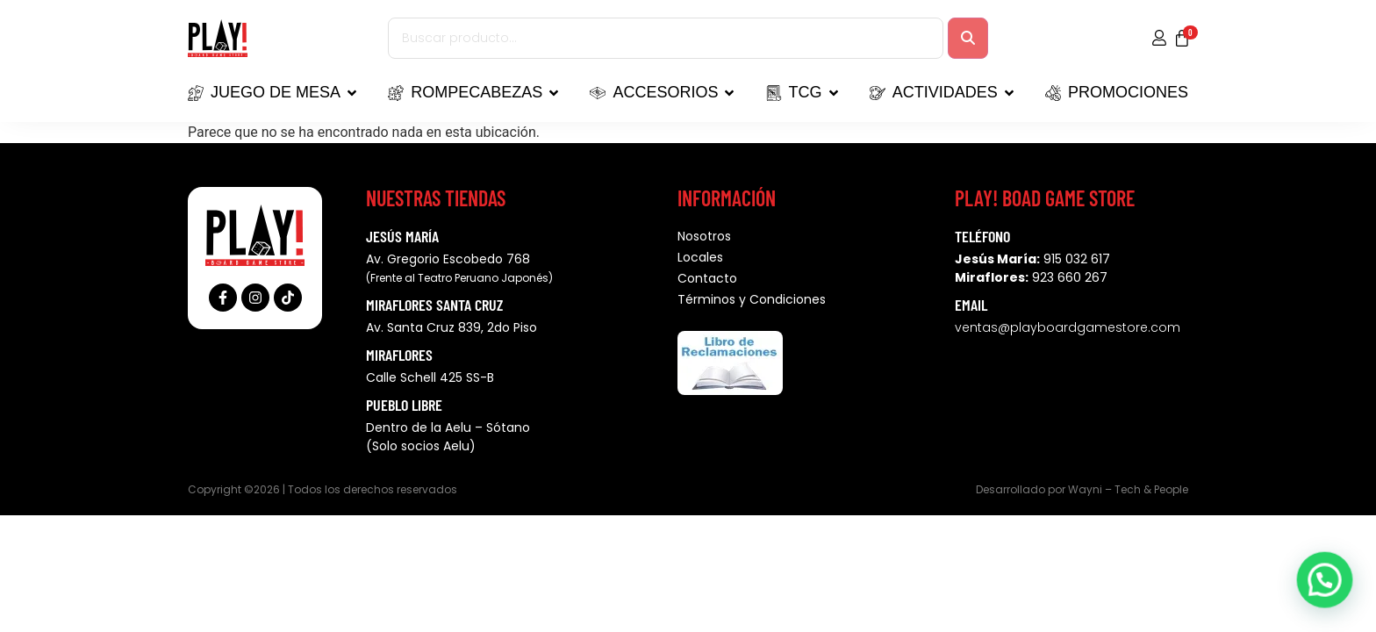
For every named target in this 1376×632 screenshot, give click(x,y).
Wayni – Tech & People (1128, 489)
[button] (1329, 594)
